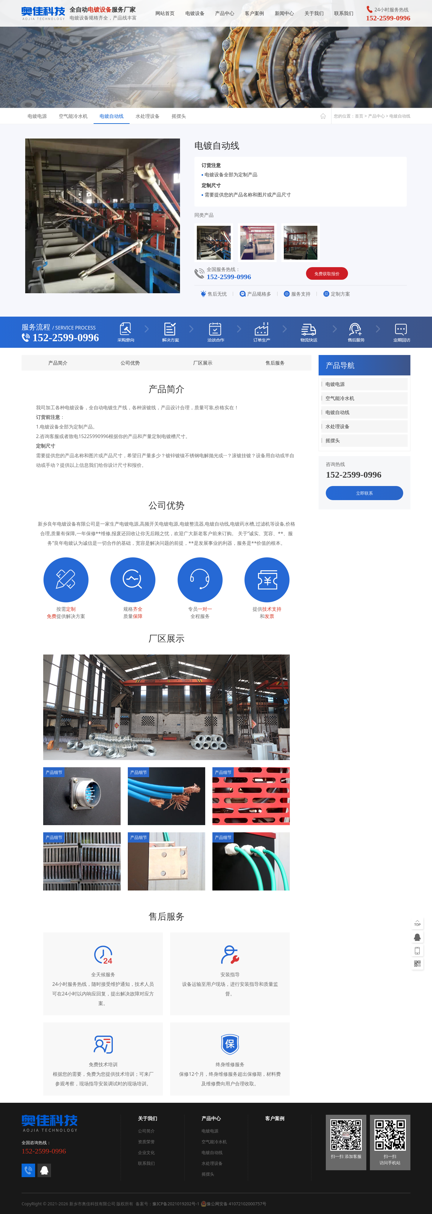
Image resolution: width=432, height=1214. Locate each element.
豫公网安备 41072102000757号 (234, 1204)
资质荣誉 (146, 1141)
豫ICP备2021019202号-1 (176, 1204)
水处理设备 (148, 116)
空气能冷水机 (73, 116)
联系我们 (343, 14)
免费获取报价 (327, 273)
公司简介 (146, 1131)
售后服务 (275, 362)
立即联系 (364, 493)
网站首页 (165, 14)
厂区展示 (202, 362)
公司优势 (130, 362)
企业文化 (146, 1152)
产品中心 (224, 14)
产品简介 (58, 362)
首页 (359, 116)
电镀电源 (37, 116)
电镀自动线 (112, 116)
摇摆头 (179, 116)
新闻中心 (284, 14)
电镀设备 (195, 14)
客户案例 (254, 14)
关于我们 (314, 14)
